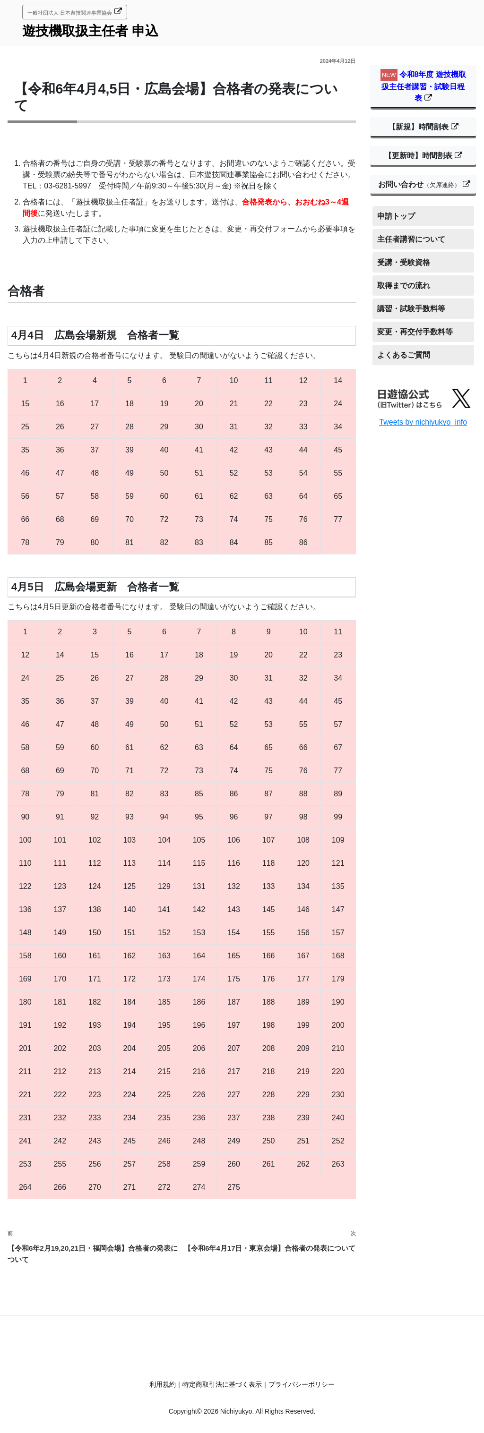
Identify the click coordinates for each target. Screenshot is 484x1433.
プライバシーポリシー (301, 1384)
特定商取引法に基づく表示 (222, 1384)
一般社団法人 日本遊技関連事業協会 (69, 13)
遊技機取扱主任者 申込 (90, 31)
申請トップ (396, 216)
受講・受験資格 (403, 262)
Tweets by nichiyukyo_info (423, 422)
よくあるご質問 (403, 355)
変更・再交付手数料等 (415, 332)
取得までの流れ (403, 285)
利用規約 (162, 1384)
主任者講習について (411, 239)
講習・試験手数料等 (411, 309)
